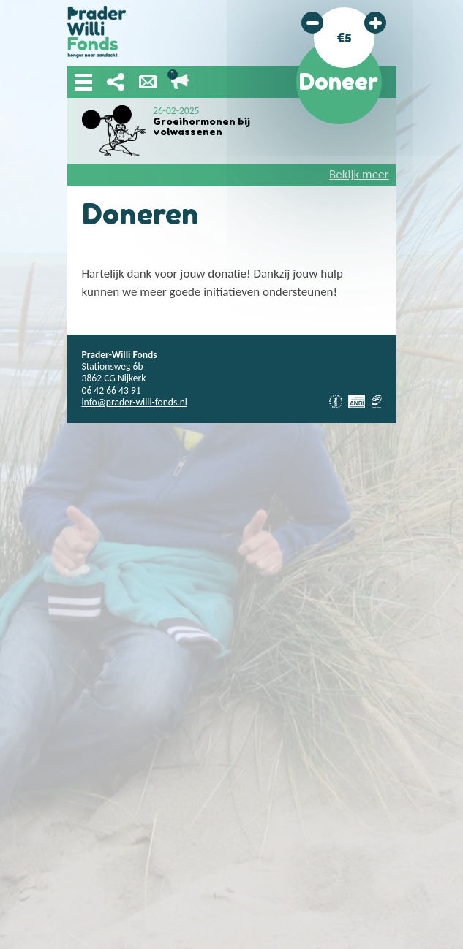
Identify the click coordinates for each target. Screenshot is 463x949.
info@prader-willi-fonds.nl (134, 402)
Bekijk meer (358, 174)
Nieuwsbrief (148, 82)
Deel (115, 82)
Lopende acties (180, 82)
